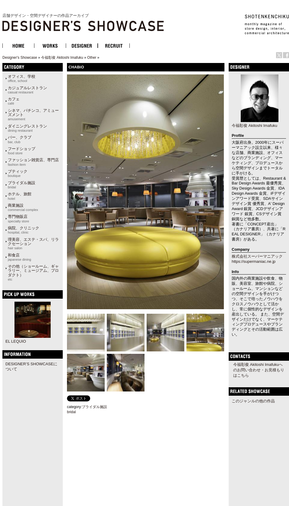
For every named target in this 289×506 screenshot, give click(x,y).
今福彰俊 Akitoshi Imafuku (62, 57)
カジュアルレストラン (27, 90)
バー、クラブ (19, 139)
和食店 (19, 257)
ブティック (17, 173)
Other (91, 57)
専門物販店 (18, 218)
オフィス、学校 (21, 78)
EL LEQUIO (15, 341)
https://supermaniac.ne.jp (253, 261)
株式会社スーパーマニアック (257, 256)
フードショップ (21, 150)
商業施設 (23, 207)
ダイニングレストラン (27, 128)
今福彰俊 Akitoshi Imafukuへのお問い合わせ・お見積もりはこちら (258, 370)
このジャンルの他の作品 (253, 401)
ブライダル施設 (21, 185)
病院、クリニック (23, 230)
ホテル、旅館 (19, 196)
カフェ (14, 101)
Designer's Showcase (19, 57)
